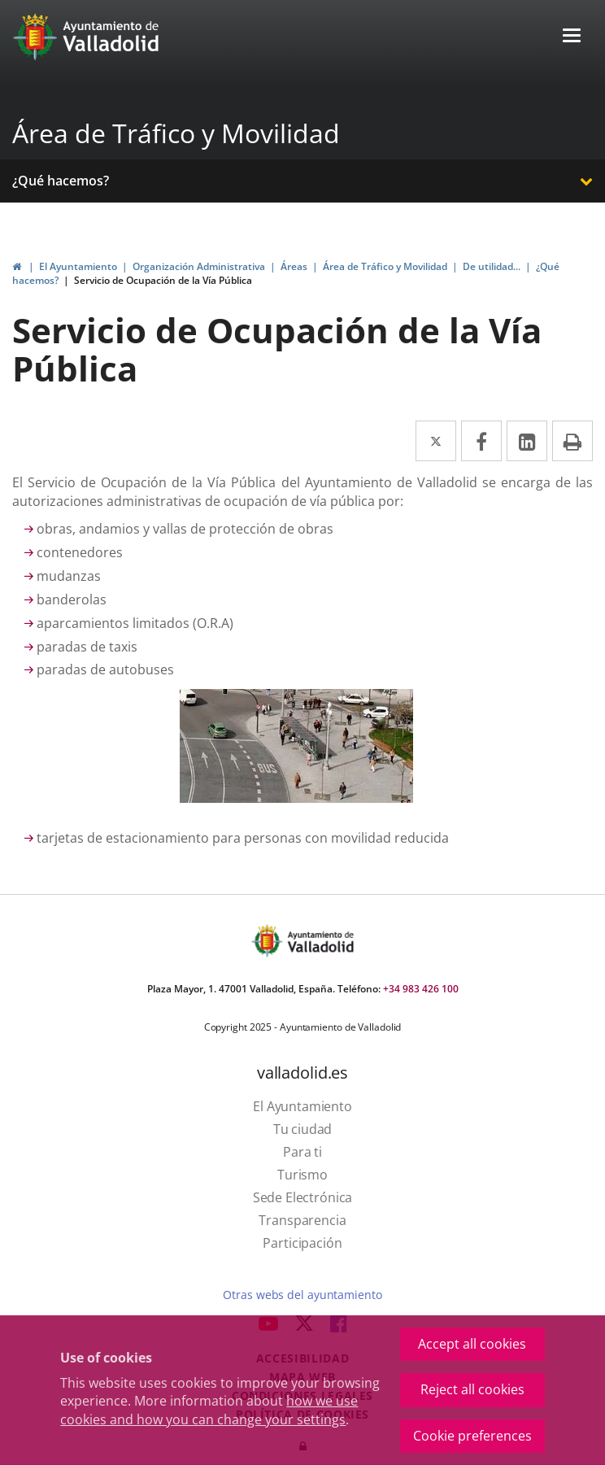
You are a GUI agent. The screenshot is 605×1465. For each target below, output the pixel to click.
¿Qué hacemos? (60, 181)
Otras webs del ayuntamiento (302, 1294)
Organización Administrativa (199, 266)
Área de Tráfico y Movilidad (176, 133)
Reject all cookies (472, 1389)
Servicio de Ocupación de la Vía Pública (163, 280)
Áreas (294, 266)
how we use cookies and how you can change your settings (209, 1410)
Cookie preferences (472, 1436)
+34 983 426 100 (421, 989)
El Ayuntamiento (78, 266)
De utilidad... (491, 266)
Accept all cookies (472, 1344)
